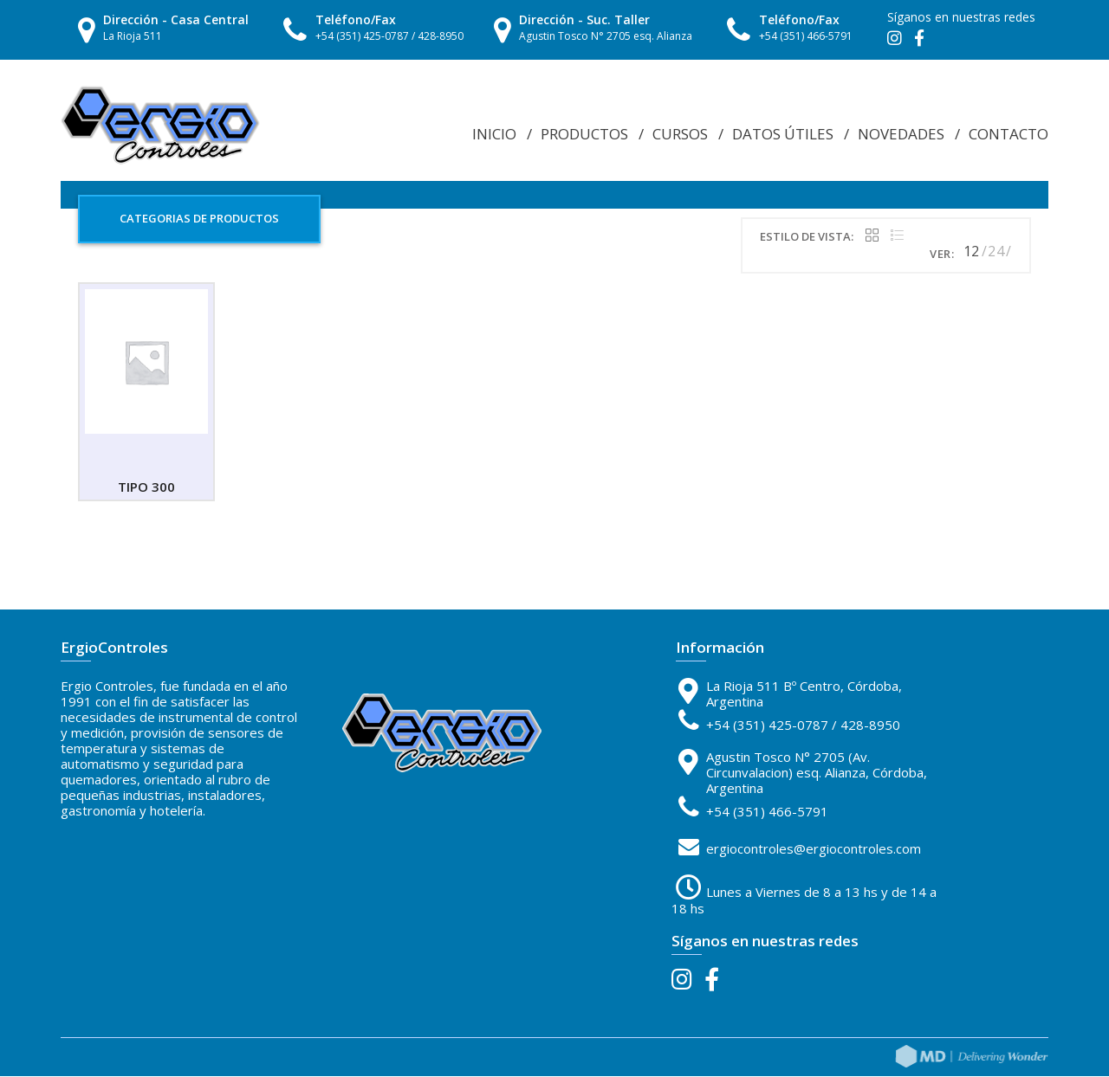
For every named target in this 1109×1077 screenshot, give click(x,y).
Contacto (1008, 134)
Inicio (494, 134)
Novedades (901, 134)
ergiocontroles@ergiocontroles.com (813, 850)
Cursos (680, 134)
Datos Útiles (782, 134)
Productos (584, 134)
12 (971, 251)
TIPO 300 (146, 488)
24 (996, 251)
